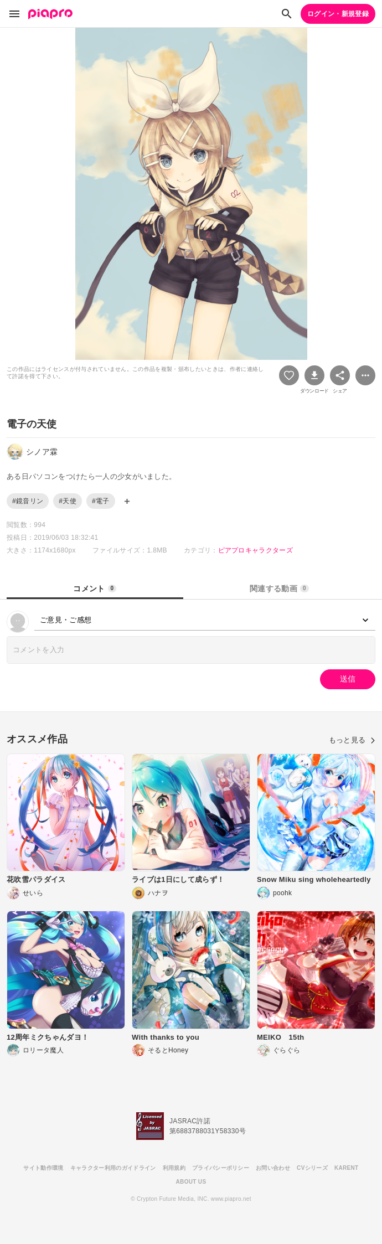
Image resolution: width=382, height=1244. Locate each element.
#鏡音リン (27, 501)
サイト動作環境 (43, 1168)
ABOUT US (191, 1182)
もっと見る (352, 740)
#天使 (67, 501)
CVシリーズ (312, 1168)
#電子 (101, 501)
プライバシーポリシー (220, 1168)
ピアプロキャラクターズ (255, 550)
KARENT (346, 1168)
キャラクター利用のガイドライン (113, 1168)
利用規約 (174, 1168)
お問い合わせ (273, 1168)
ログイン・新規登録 (338, 14)
